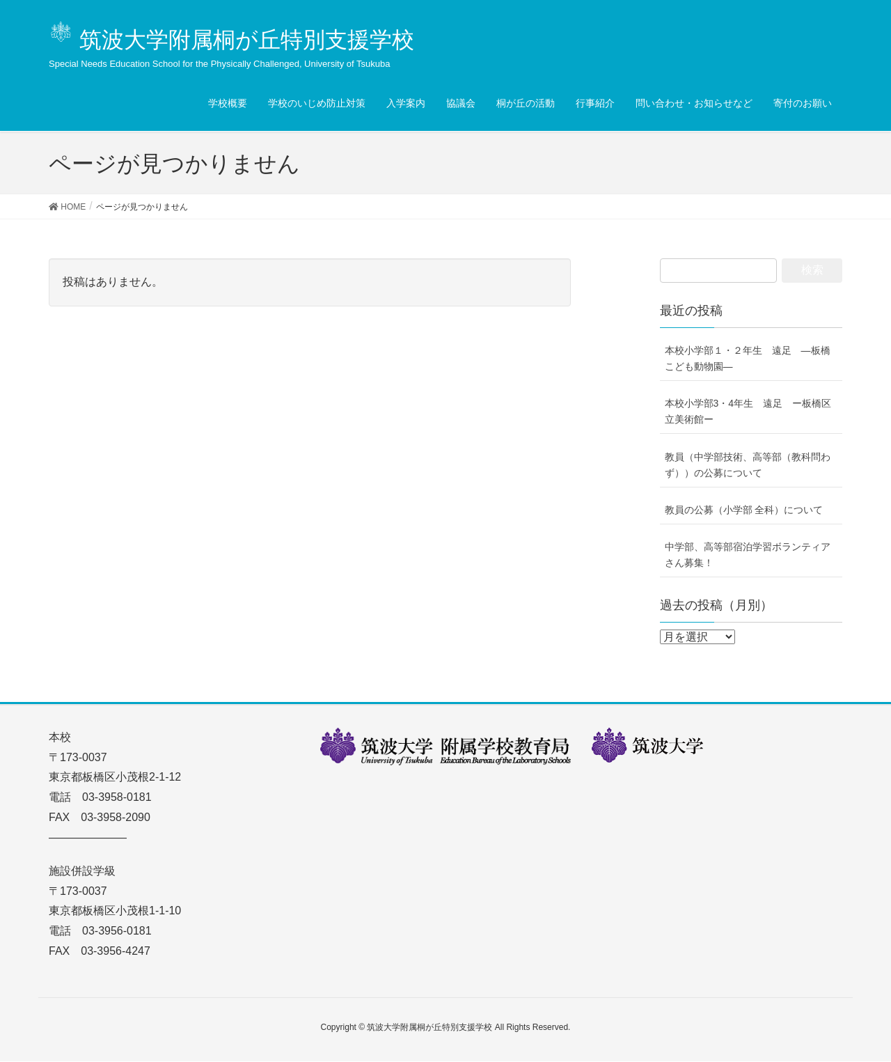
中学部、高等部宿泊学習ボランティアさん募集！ (747, 554)
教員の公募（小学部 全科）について (744, 509)
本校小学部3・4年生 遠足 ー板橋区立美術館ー (748, 411)
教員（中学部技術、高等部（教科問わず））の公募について (747, 464)
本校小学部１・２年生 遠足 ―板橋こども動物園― (747, 358)
